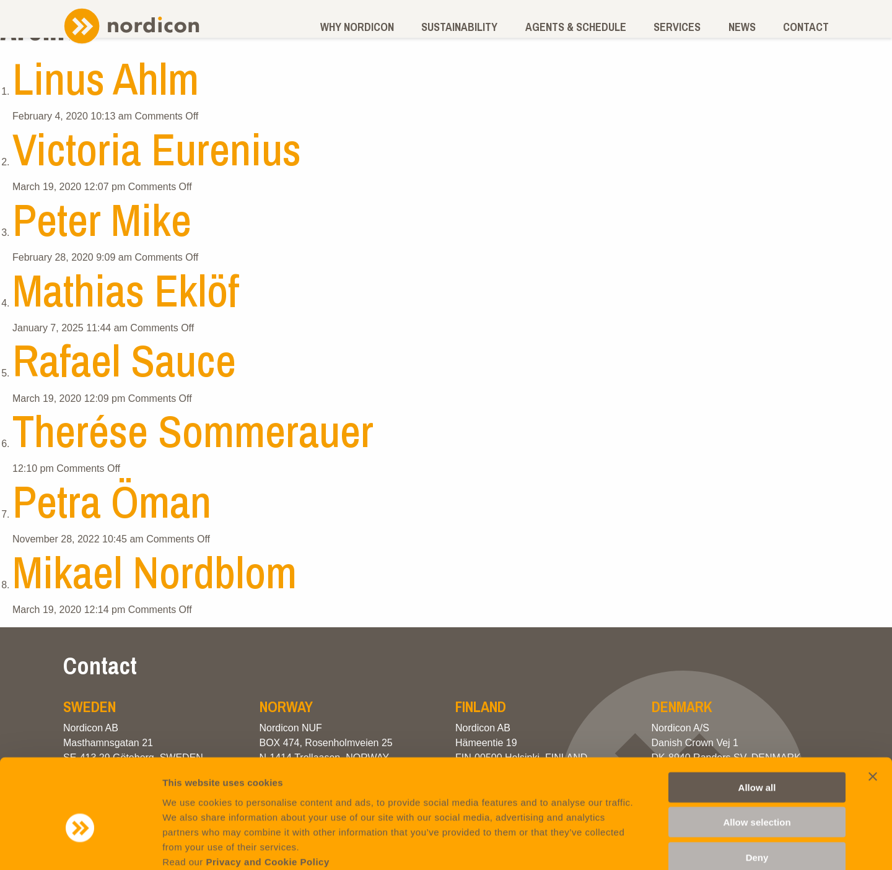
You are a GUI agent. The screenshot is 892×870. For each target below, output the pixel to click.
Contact (806, 27)
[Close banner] (872, 710)
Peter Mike (101, 219)
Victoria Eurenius (156, 149)
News (742, 27)
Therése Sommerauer (193, 431)
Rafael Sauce (124, 360)
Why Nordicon (357, 27)
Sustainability (459, 27)
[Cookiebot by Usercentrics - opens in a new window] (80, 846)
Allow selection (756, 756)
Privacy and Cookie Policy (268, 795)
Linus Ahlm (105, 78)
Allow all (757, 721)
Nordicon (131, 25)
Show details (650, 845)
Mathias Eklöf (125, 290)
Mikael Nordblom (154, 572)
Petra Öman (111, 501)
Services (677, 27)
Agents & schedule (575, 27)
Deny (757, 791)
